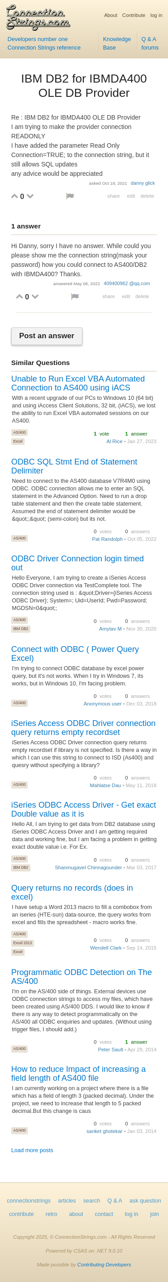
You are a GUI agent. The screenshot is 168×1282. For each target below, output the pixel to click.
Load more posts (32, 1150)
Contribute (134, 15)
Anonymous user (103, 703)
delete (147, 196)
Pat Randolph (107, 539)
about (76, 1214)
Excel (17, 441)
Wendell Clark (105, 947)
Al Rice (115, 441)
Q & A (115, 1201)
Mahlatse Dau (105, 785)
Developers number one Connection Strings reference (44, 43)
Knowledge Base (117, 43)
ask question (145, 1201)
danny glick (143, 183)
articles (67, 1201)
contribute (21, 1214)
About (110, 15)
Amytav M (110, 628)
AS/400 (19, 432)
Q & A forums (150, 43)
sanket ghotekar (104, 1131)
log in (157, 15)
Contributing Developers (104, 1264)
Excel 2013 (22, 943)
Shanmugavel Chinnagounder (88, 867)
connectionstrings (29, 1201)
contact (104, 1214)
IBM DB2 (21, 628)
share (114, 196)
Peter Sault (110, 1049)
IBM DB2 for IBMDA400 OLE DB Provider (84, 86)
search (91, 1201)
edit (131, 196)
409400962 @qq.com (127, 283)
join (154, 1214)
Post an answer (46, 336)
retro (51, 1214)
